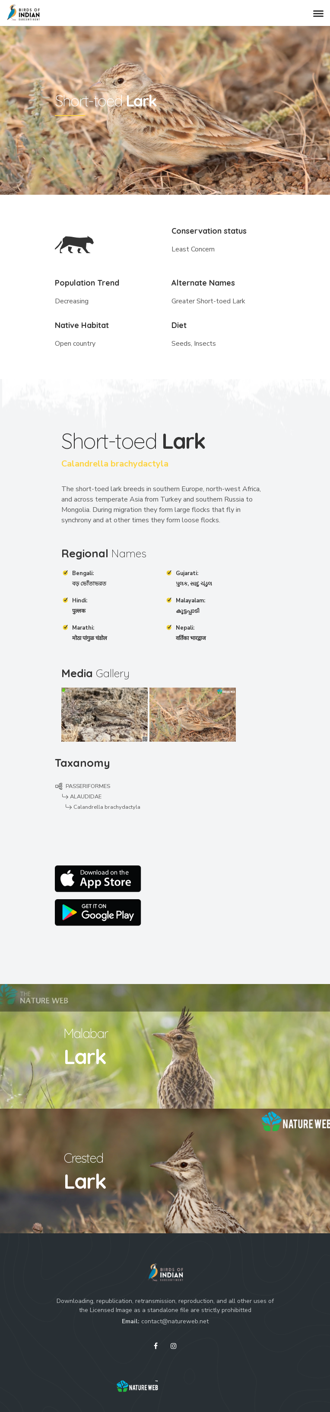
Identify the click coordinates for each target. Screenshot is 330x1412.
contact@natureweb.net (175, 1321)
